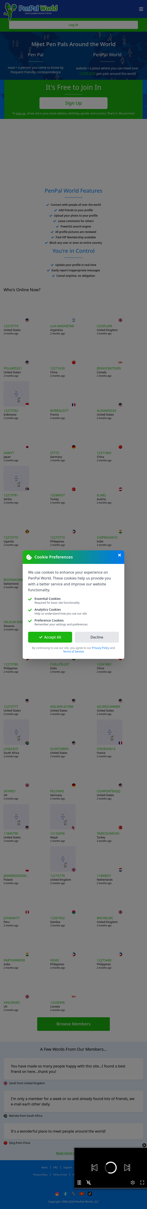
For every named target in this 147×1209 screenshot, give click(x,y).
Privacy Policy (100, 648)
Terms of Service (73, 651)
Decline (97, 637)
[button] (109, 1167)
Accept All (50, 637)
